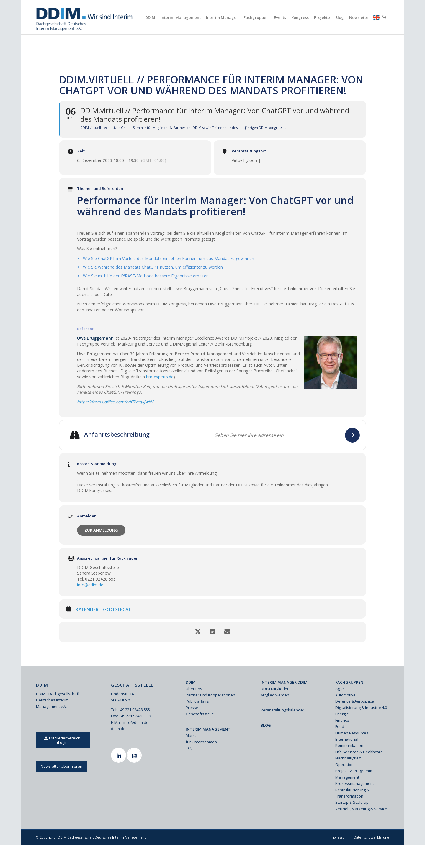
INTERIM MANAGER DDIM (284, 682)
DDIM (191, 682)
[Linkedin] (119, 755)
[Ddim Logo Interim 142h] (85, 17)
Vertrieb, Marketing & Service (361, 808)
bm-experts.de (160, 376)
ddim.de (118, 728)
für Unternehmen (201, 741)
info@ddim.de (90, 585)
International (346, 739)
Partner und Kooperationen (210, 695)
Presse (192, 707)
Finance (342, 720)
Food (339, 726)
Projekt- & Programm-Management (354, 774)
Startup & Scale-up (352, 802)
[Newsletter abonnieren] (61, 766)
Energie (342, 713)
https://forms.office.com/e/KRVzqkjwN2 (115, 402)
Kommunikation (349, 745)
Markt (191, 735)
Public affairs (197, 701)
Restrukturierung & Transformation (352, 793)
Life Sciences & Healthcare (359, 751)
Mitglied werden (275, 695)
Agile (339, 688)
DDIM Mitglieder (275, 688)
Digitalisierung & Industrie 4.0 (361, 707)
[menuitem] (150, 17)
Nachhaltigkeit (348, 758)
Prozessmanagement (354, 783)
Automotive (345, 695)
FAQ (189, 748)
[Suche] (384, 17)
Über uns (194, 688)
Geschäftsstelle (200, 713)
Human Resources (351, 733)
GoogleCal (117, 610)
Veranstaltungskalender (282, 710)
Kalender (87, 610)
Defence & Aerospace (354, 701)
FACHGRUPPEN (349, 682)
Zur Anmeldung (101, 530)
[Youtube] (135, 755)
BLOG (266, 725)
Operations (345, 764)
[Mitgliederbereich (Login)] (63, 740)
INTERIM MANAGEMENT (208, 729)
